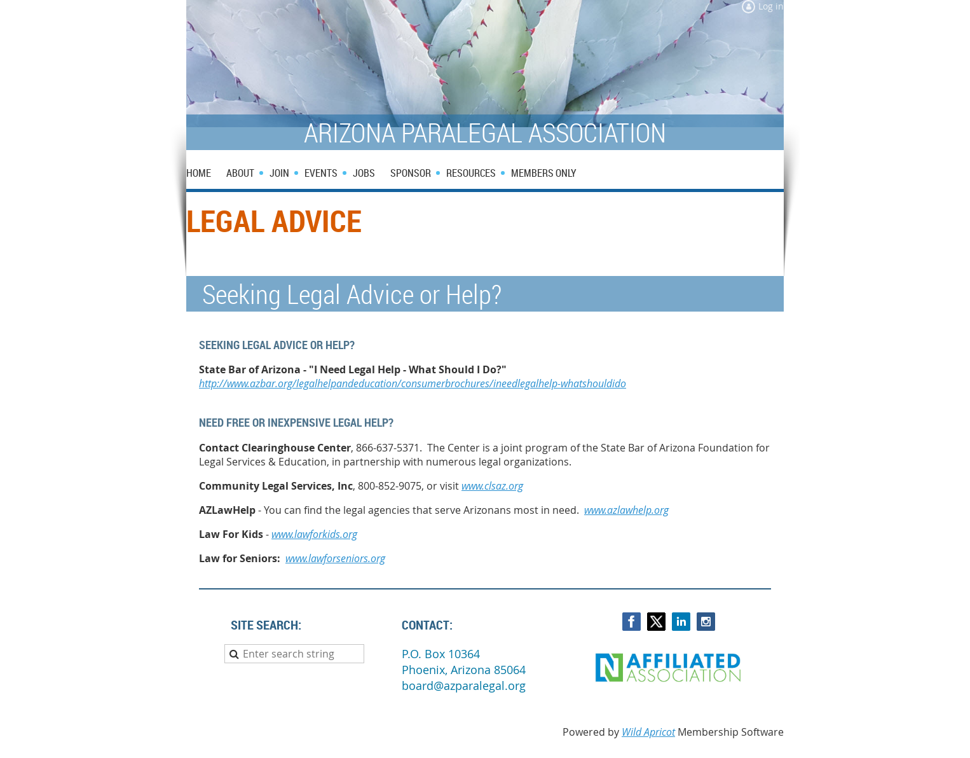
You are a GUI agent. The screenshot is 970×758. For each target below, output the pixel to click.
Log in (771, 6)
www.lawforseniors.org (335, 558)
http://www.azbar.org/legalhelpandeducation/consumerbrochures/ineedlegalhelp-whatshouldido (412, 383)
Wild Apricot (648, 732)
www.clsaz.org (492, 486)
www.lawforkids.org (314, 534)
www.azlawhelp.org (626, 510)
